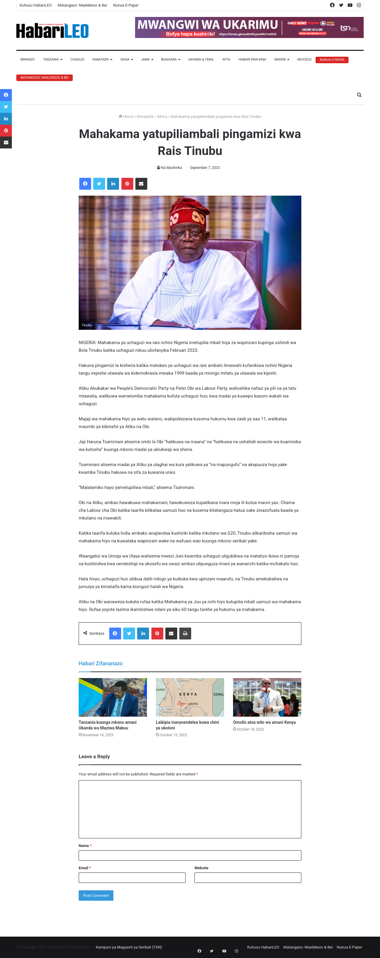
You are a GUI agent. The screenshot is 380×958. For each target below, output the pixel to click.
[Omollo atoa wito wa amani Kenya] (267, 697)
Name (85, 845)
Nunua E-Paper (126, 5)
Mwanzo (27, 59)
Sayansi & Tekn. (201, 59)
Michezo (304, 59)
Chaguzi (77, 59)
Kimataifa (101, 59)
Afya (226, 59)
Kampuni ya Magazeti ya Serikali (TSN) (129, 947)
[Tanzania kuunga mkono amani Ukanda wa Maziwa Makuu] (113, 697)
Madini (280, 59)
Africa (162, 116)
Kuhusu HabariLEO (36, 5)
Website (201, 868)
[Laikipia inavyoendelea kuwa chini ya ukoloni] (190, 697)
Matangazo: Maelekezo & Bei (82, 5)
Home (126, 116)
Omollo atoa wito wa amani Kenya (264, 722)
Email (85, 868)
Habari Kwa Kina (252, 59)
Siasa (124, 59)
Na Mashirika (171, 168)
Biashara (169, 59)
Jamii (145, 59)
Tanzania (51, 59)
